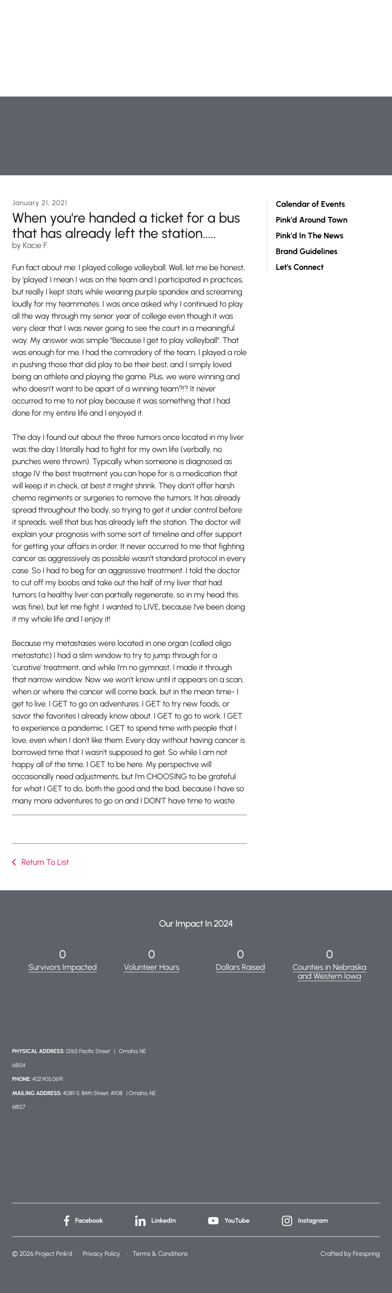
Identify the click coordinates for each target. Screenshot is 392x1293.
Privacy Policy (101, 1253)
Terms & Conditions (160, 1253)
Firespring (366, 1253)
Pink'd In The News (309, 235)
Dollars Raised (240, 967)
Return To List (44, 862)
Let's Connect (300, 267)
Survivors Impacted (62, 967)
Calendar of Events (310, 204)
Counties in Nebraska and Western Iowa (330, 971)
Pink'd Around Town (312, 220)
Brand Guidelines (307, 251)
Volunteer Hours (151, 967)
